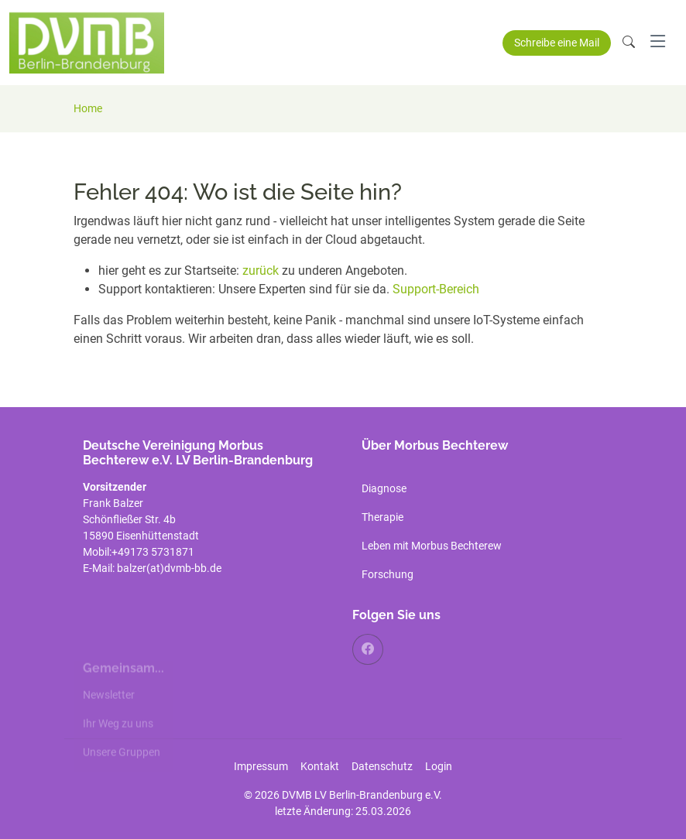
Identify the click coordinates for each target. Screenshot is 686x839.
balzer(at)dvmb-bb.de (170, 568)
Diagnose (384, 488)
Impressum (261, 766)
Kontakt (319, 766)
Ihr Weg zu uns (118, 735)
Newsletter (109, 706)
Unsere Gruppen (121, 764)
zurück (262, 270)
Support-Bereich (436, 289)
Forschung (387, 574)
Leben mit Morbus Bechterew (432, 545)
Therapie (382, 517)
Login (438, 766)
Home (88, 108)
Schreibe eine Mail (556, 42)
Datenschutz (382, 766)
